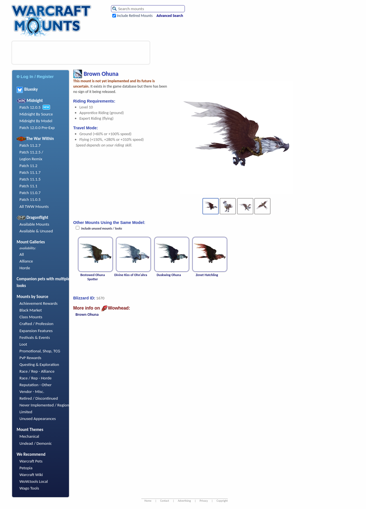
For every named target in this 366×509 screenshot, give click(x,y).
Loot (23, 344)
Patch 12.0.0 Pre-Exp (37, 127)
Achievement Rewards (38, 303)
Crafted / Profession (36, 323)
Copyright (222, 501)
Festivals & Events (34, 337)
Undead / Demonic (35, 443)
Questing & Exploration (39, 364)
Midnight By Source (36, 114)
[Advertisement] (81, 52)
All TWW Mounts (34, 206)
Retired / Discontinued (38, 398)
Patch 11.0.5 (30, 199)
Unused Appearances (37, 418)
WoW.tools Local (33, 481)
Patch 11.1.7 (30, 172)
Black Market (30, 310)
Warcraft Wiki (31, 474)
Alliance (26, 261)
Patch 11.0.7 (30, 192)
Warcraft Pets (31, 461)
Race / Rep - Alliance (36, 371)
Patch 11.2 (28, 165)
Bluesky (27, 89)
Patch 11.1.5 (30, 179)
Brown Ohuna (87, 314)
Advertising (184, 501)
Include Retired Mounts (135, 15)
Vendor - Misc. (31, 391)
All (21, 254)
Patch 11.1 (28, 185)
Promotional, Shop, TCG (39, 351)
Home (147, 501)
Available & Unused (36, 231)
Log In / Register (35, 76)
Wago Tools (29, 488)
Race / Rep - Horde (35, 378)
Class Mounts (30, 316)
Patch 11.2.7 (30, 145)
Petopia (25, 467)
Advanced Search (170, 15)
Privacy (204, 501)
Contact (164, 501)
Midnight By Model (35, 120)
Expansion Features (36, 330)
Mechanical (29, 436)
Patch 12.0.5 (30, 107)
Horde (24, 267)
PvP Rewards (30, 357)
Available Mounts (34, 224)
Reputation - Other (35, 384)
